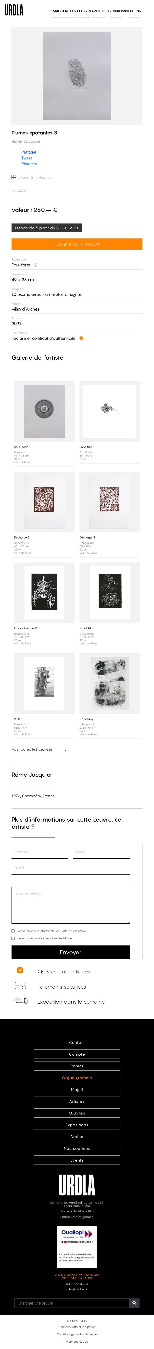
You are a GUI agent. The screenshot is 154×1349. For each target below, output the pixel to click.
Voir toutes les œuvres (39, 749)
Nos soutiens (77, 1148)
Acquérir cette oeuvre (77, 244)
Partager (28, 152)
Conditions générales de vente (77, 1334)
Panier (77, 1065)
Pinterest (29, 164)
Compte (77, 1054)
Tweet (26, 158)
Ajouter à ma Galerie (31, 177)
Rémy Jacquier (32, 774)
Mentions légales (77, 1341)
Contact (77, 1042)
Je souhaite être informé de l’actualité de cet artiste (52, 931)
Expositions (115, 11)
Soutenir (133, 11)
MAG (58, 11)
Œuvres (84, 11)
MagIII (77, 1089)
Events (77, 1160)
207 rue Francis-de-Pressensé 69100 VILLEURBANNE (77, 1276)
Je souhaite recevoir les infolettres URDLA (45, 938)
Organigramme (77, 1077)
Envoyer (70, 952)
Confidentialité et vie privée (77, 1327)
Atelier (70, 11)
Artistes (98, 11)
